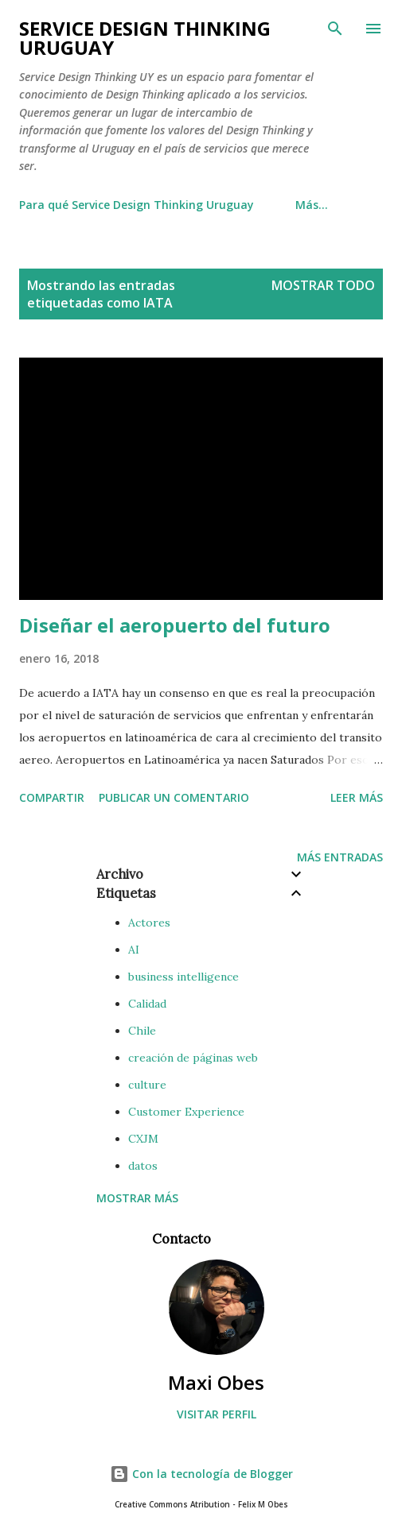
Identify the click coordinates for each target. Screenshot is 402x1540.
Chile (142, 1030)
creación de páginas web (193, 1058)
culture (147, 1085)
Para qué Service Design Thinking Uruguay (136, 204)
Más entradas (340, 857)
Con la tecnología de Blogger (201, 1473)
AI (133, 949)
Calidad (147, 1003)
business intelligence (183, 976)
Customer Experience (186, 1112)
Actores (149, 922)
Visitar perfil (216, 1414)
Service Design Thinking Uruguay (145, 37)
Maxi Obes (216, 1382)
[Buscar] (335, 28)
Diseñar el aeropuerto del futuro (174, 625)
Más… (311, 204)
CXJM (143, 1139)
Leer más (356, 797)
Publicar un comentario (174, 797)
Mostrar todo (323, 285)
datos (143, 1166)
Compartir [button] (51, 797)
